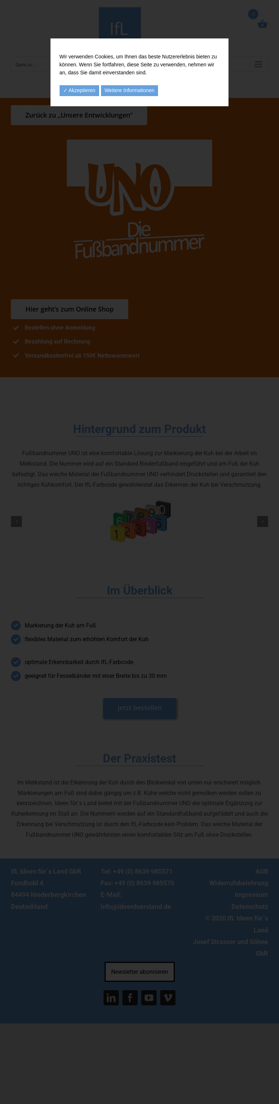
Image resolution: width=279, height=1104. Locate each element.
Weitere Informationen (129, 90)
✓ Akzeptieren (79, 90)
